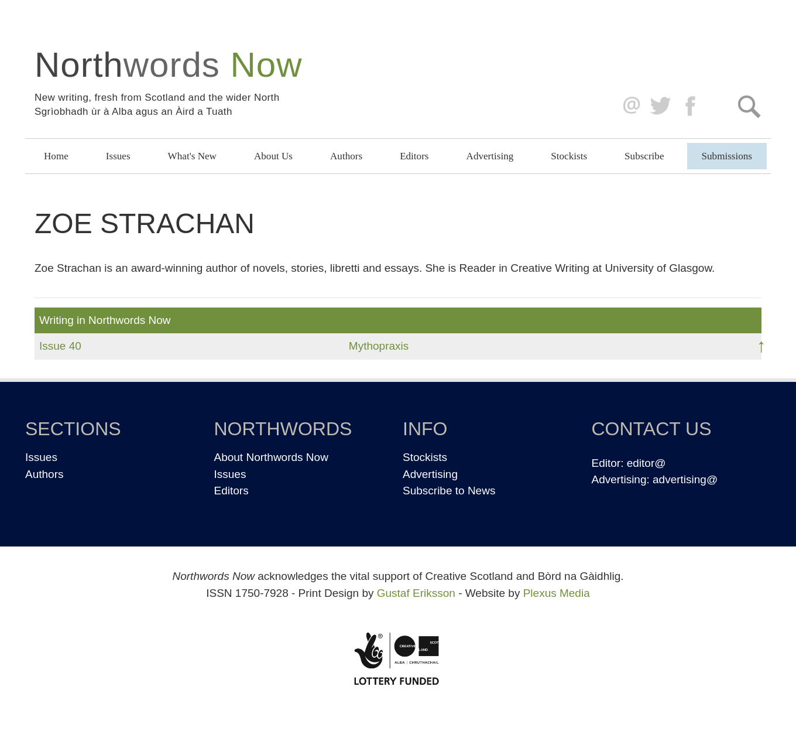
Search (748, 106)
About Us (273, 156)
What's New (192, 156)
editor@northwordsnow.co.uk (628, 106)
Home (56, 156)
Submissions (727, 156)
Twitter (660, 106)
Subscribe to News (449, 490)
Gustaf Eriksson (416, 593)
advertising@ (685, 479)
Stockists (569, 156)
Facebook (691, 106)
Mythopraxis (379, 346)
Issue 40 (60, 346)
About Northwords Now (271, 457)
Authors (346, 156)
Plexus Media (556, 593)
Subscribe (644, 156)
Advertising (490, 156)
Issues (118, 156)
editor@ (646, 463)
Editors (414, 156)
